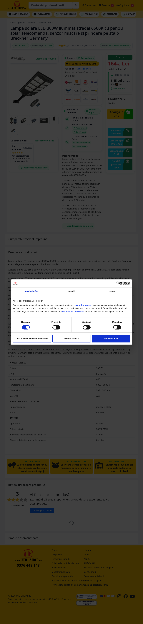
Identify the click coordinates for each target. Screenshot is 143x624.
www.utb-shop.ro (82, 305)
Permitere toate (111, 338)
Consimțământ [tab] (31, 291)
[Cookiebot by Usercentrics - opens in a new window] (118, 283)
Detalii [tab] (71, 291)
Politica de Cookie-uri (73, 311)
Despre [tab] (112, 291)
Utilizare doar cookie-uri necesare (32, 338)
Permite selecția (71, 338)
